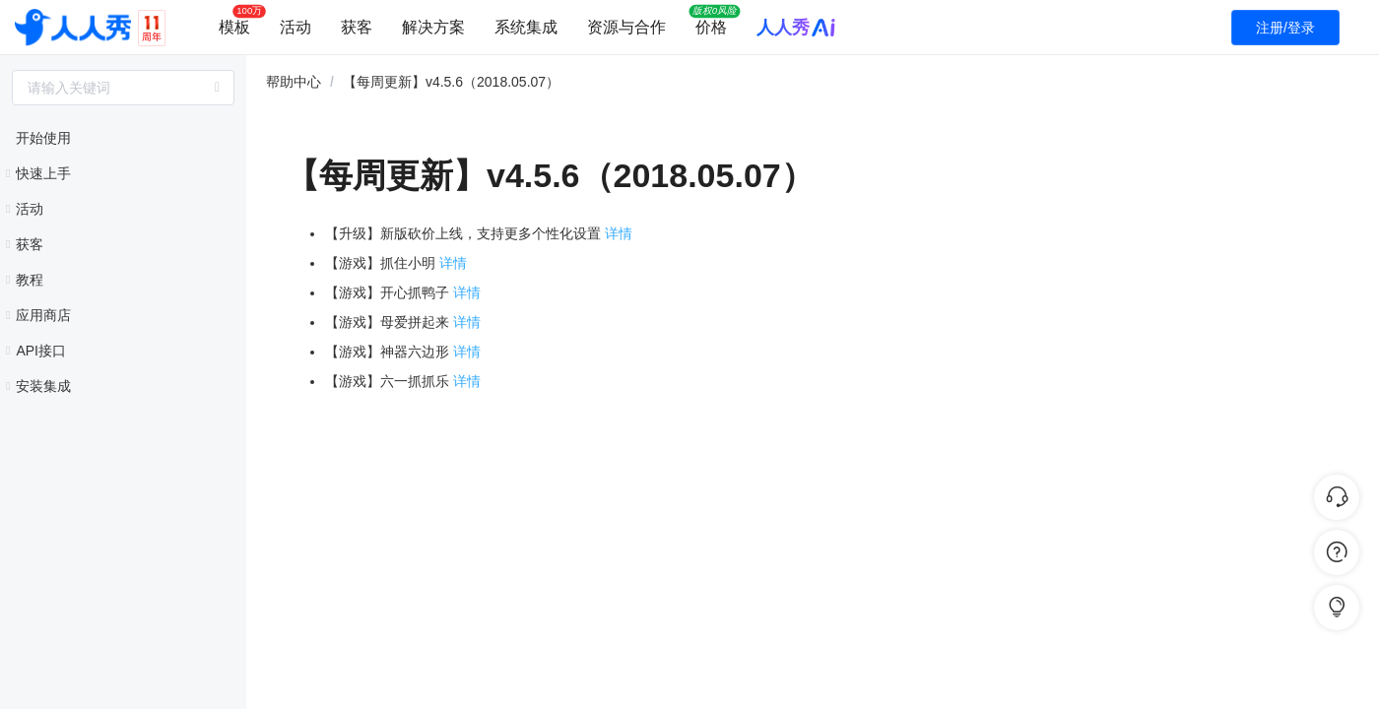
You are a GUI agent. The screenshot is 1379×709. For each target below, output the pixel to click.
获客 (356, 27)
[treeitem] (123, 138)
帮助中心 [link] (293, 82)
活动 (295, 27)
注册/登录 (1285, 27)
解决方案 (433, 27)
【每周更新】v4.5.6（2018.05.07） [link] (451, 82)
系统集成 (526, 27)
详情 (618, 233)
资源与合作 (626, 27)
